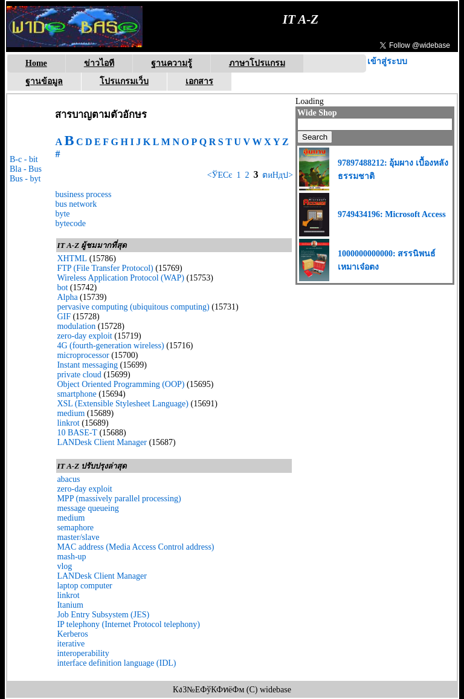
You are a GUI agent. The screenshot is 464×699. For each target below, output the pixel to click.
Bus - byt (25, 178)
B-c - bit (24, 159)
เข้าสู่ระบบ (387, 61)
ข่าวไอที (99, 63)
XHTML (72, 258)
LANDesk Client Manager (102, 442)
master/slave (78, 537)
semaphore (75, 527)
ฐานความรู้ (171, 63)
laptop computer (84, 585)
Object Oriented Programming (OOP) (120, 384)
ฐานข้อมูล (44, 81)
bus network (76, 204)
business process (83, 194)
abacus (68, 479)
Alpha (67, 297)
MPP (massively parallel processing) (119, 498)
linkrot (68, 423)
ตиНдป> (276, 175)
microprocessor (83, 355)
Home (36, 63)
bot (62, 287)
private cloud (79, 374)
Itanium (70, 605)
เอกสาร (199, 81)
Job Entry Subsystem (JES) (103, 614)
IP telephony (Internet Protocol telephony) (128, 624)
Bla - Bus (26, 169)
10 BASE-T (77, 432)
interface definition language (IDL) (116, 663)
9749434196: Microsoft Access (392, 214)
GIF (64, 316)
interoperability (83, 653)
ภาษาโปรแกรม (257, 63)
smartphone (76, 393)
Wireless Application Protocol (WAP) (120, 277)
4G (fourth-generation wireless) (110, 345)
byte (62, 213)
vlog (64, 566)
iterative (71, 643)
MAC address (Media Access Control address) (135, 546)
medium (71, 413)
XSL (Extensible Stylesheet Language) (122, 403)
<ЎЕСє (220, 175)
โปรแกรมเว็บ (124, 81)
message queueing (87, 508)
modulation (76, 326)
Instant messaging (87, 364)
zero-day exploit (84, 335)
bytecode (70, 223)
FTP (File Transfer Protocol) (105, 268)
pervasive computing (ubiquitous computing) (133, 306)
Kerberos (72, 634)
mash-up (71, 556)
